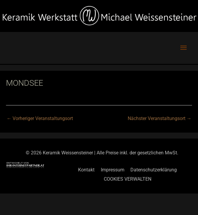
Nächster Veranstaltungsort (159, 118)
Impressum (112, 170)
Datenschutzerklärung (153, 170)
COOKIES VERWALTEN (127, 179)
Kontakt (86, 170)
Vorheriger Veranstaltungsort (40, 118)
